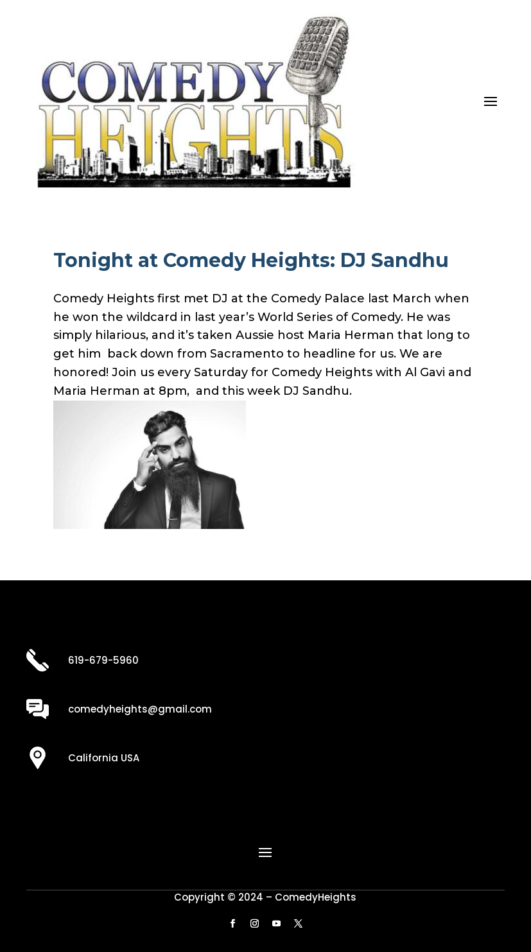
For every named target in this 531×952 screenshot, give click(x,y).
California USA (103, 758)
